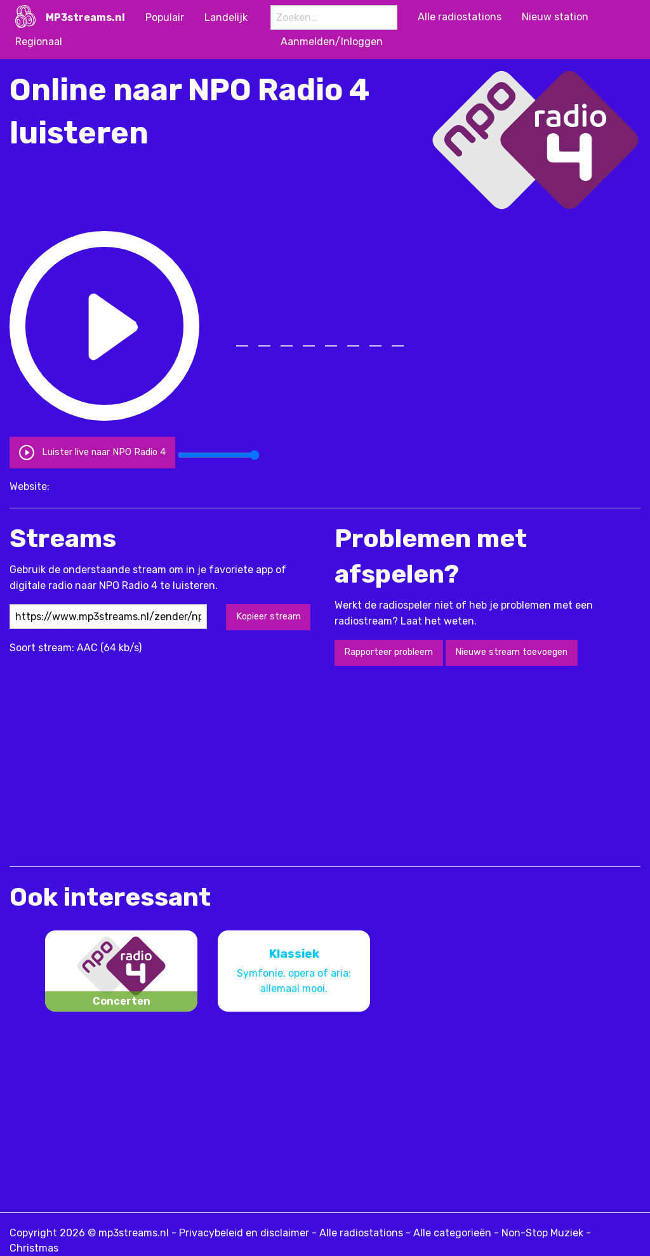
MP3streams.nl (85, 17)
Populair (164, 17)
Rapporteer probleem (388, 652)
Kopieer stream (268, 616)
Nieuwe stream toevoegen (511, 652)
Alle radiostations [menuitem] (459, 17)
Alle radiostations (361, 1233)
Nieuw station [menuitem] (555, 17)
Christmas (34, 1248)
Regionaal (38, 42)
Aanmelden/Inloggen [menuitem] (332, 42)
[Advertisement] (241, 765)
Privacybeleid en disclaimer (244, 1233)
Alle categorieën (452, 1233)
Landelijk (226, 17)
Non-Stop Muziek (542, 1233)
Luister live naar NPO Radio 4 (92, 452)
